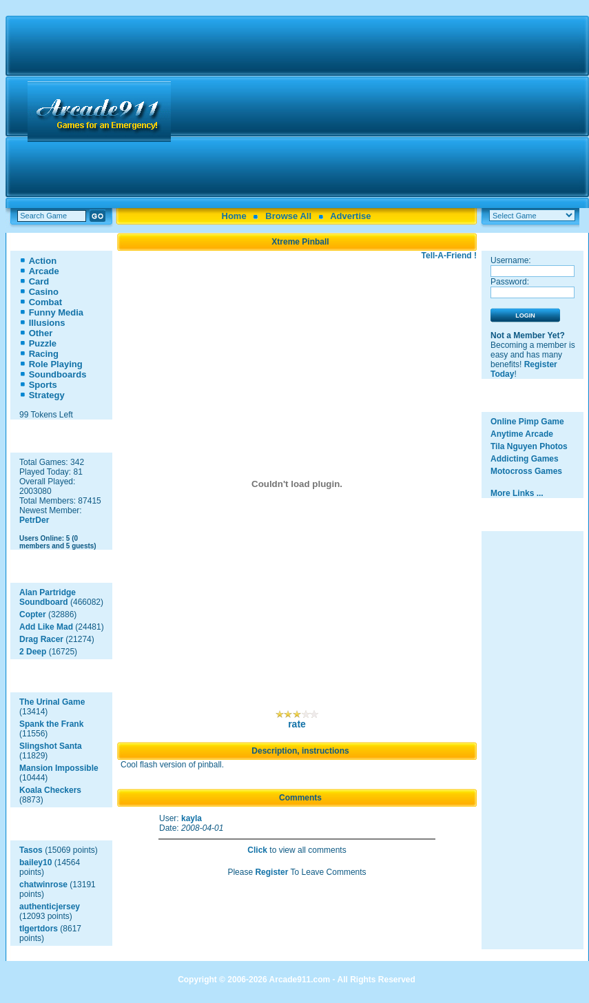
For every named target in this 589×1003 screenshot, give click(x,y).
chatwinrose (43, 884)
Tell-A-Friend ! (449, 255)
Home (234, 216)
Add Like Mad (46, 627)
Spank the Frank (51, 724)
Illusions (47, 323)
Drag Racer (41, 639)
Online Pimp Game (527, 421)
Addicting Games (524, 459)
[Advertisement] (381, 111)
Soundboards (58, 374)
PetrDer (34, 520)
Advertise (350, 216)
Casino (44, 292)
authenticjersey (49, 906)
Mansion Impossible (59, 768)
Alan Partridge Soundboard (47, 597)
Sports (43, 385)
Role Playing (56, 364)
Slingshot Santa (50, 746)
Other (41, 333)
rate (297, 724)
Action (42, 261)
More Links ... (517, 493)
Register (271, 872)
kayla (191, 818)
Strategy (47, 395)
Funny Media (56, 312)
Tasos (31, 850)
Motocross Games (526, 471)
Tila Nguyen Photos (529, 446)
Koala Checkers (50, 790)
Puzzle (42, 343)
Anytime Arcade (521, 434)
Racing (44, 354)
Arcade (44, 271)
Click (257, 850)
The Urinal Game (52, 702)
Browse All (288, 216)
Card (39, 281)
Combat (45, 302)
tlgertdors (38, 928)
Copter (32, 614)
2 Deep (32, 651)
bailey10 (35, 862)
